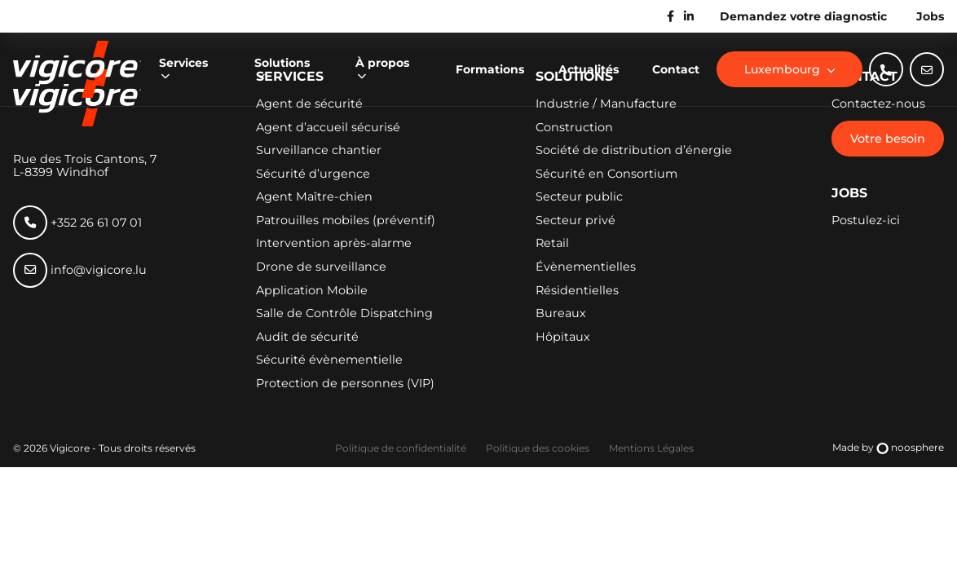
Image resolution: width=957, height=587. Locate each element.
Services (183, 63)
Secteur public (579, 197)
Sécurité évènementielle (329, 360)
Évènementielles (586, 267)
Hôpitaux (563, 337)
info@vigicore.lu (80, 270)
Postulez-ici (865, 220)
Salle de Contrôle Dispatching (344, 313)
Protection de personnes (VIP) (345, 384)
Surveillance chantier (318, 150)
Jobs (930, 16)
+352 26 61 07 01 (77, 222)
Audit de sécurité (307, 337)
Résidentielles (577, 291)
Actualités (588, 69)
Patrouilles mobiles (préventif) (345, 220)
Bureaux (561, 313)
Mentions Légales (651, 448)
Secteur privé (575, 220)
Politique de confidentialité (400, 448)
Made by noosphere (888, 448)
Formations (490, 69)
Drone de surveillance (321, 267)
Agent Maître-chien (314, 197)
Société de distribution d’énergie (634, 150)
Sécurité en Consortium (606, 174)
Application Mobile (312, 291)
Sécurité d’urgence (313, 174)
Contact (675, 69)
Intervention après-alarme (334, 243)
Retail (552, 243)
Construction (574, 128)
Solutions (282, 63)
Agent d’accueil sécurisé (328, 128)
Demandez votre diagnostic (803, 16)
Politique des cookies (537, 448)
